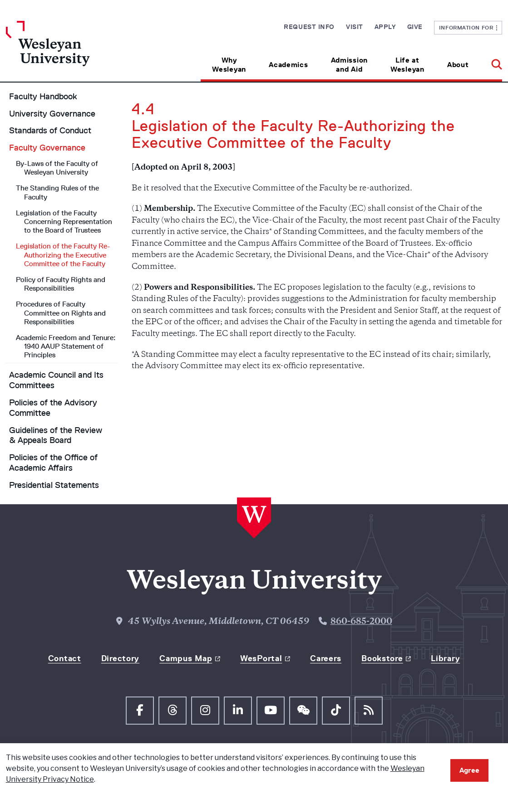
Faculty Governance (47, 148)
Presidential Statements (54, 485)
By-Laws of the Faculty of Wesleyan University (57, 167)
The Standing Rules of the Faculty (57, 192)
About (458, 64)
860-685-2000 (361, 622)
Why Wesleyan (229, 64)
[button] (491, 61)
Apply (385, 27)
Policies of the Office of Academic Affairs (53, 463)
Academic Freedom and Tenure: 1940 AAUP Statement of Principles (65, 346)
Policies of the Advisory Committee (53, 408)
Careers (325, 658)
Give (415, 27)
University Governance (52, 114)
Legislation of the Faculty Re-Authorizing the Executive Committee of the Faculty (63, 255)
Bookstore (382, 658)
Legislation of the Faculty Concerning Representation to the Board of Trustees (64, 221)
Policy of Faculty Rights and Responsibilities (60, 283)
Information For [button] (468, 27)
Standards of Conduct (50, 131)
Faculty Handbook (43, 97)
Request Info (309, 27)
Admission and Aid (349, 64)
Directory (120, 658)
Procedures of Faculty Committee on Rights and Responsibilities (61, 313)
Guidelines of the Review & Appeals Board (55, 435)
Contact (64, 658)
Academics (288, 64)
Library (445, 658)
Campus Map (185, 658)
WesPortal (261, 658)
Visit (354, 27)
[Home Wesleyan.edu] (68, 51)
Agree (469, 770)
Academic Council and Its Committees (56, 380)
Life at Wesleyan (407, 64)
